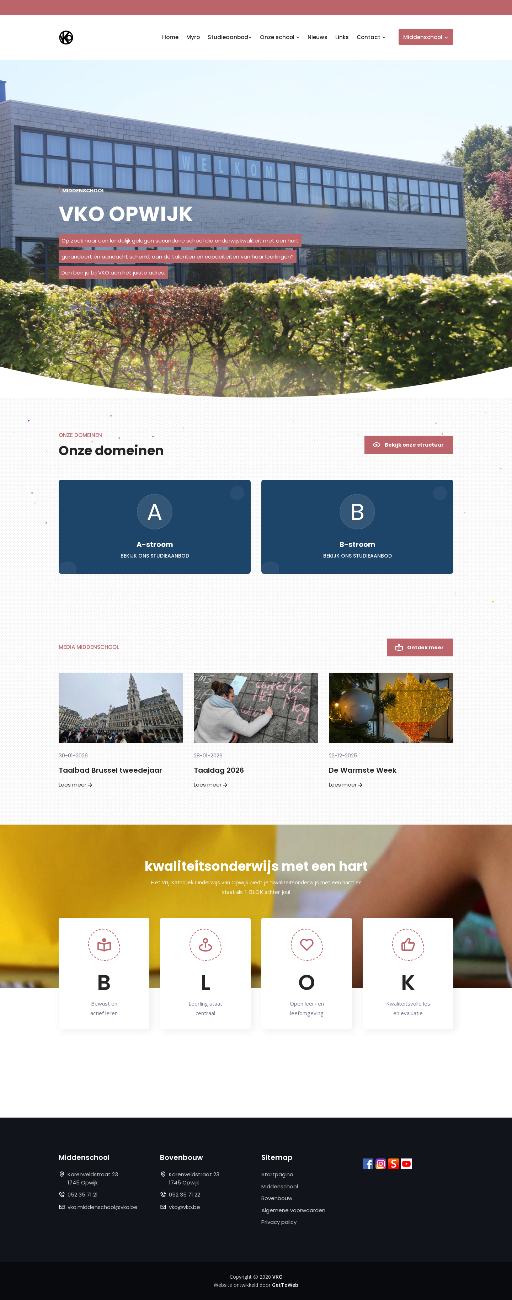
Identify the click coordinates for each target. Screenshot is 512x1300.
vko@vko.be (184, 1207)
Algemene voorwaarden (293, 1210)
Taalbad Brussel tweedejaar (110, 770)
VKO (277, 1276)
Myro (193, 37)
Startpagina (277, 1174)
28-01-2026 (208, 755)
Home (170, 37)
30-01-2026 (73, 755)
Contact (371, 37)
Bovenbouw (276, 1198)
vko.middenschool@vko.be (103, 1207)
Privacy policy (279, 1222)
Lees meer (76, 784)
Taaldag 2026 (219, 770)
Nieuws (317, 37)
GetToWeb (285, 1285)
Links (342, 37)
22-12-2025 (343, 755)
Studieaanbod (230, 37)
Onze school (280, 37)
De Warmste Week (362, 770)
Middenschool (279, 1186)
